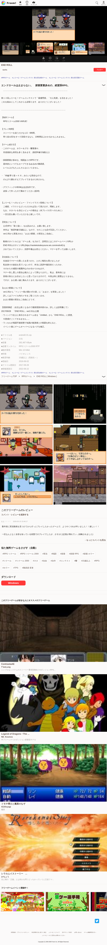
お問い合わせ (78, 932)
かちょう (5, 877)
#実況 (44, 554)
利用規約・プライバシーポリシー (20, 932)
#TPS (15, 568)
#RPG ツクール (9, 554)
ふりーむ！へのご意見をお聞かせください (53, 935)
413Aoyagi (6, 807)
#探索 (62, 554)
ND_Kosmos (7, 737)
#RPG (97, 561)
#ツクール (7, 561)
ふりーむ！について (54, 932)
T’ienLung (5, 667)
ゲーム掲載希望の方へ (90, 932)
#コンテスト (65, 561)
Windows (13, 583)
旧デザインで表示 (67, 932)
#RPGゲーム (5, 78)
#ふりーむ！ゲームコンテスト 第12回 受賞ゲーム (66, 78)
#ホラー (6, 568)
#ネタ (35, 561)
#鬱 (75, 561)
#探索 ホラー (88, 554)
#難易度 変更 (27, 568)
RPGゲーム (27, 376)
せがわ (4, 70)
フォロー (100, 70)
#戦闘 (53, 554)
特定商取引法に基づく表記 (39, 932)
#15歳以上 (85, 561)
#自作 (53, 561)
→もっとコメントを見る (95, 540)
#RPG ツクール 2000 (29, 554)
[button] (10, 49)
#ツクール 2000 (22, 561)
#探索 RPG (74, 554)
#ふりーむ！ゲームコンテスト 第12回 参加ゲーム (29, 78)
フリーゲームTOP (9, 376)
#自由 (44, 561)
